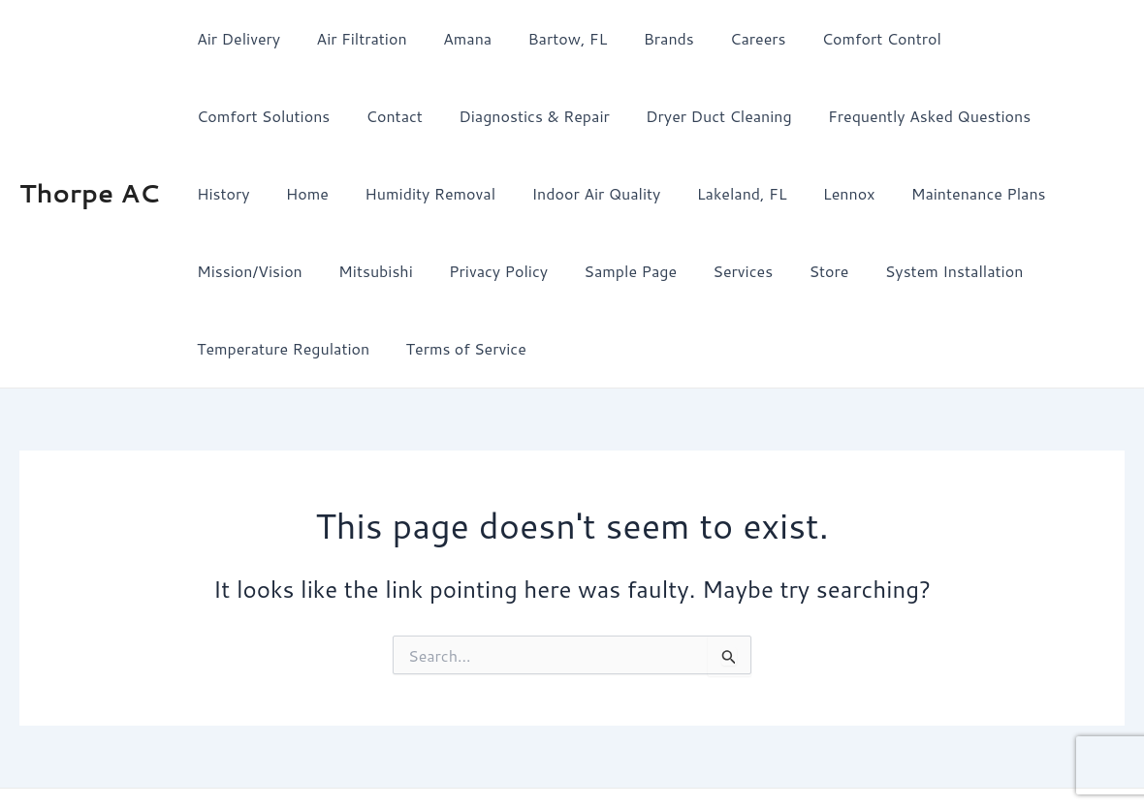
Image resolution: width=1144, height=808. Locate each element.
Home (980, 116)
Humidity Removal (259, 193)
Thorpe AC (89, 154)
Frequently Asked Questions (742, 116)
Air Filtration (353, 38)
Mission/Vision (938, 193)
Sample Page (370, 271)
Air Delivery (235, 38)
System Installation (679, 271)
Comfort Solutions (1004, 38)
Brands (645, 38)
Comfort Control (847, 38)
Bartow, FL (549, 38)
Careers (729, 38)
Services (478, 271)
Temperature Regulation (865, 271)
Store (559, 271)
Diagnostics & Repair (357, 116)
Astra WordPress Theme (730, 759)
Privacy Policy (243, 271)
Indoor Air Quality (420, 193)
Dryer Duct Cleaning (536, 116)
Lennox (662, 193)
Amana (454, 38)
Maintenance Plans (786, 193)
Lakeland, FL (561, 193)
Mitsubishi (1059, 193)
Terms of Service (1043, 271)
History (901, 116)
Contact (222, 116)
